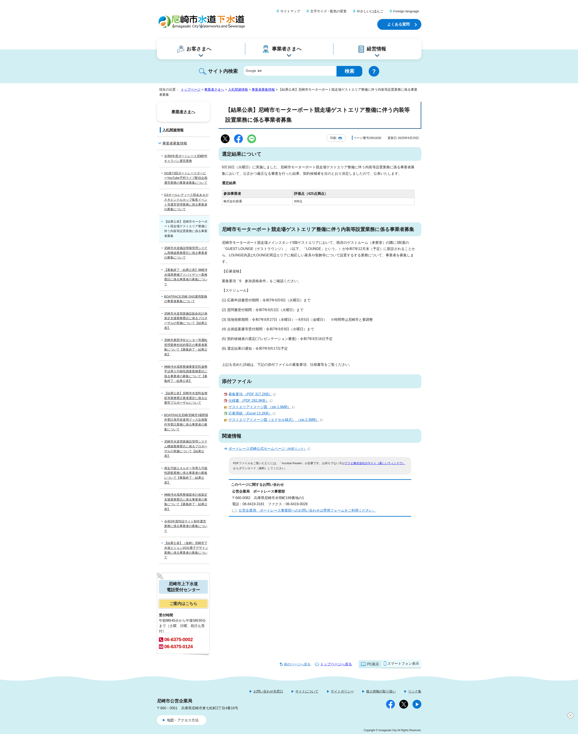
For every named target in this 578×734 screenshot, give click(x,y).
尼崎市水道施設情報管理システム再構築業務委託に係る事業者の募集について (185, 252)
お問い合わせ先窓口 (268, 691)
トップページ (191, 89)
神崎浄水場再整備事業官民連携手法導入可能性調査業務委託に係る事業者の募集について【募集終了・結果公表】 (185, 374)
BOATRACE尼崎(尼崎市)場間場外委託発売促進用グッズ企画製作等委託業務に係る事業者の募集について (186, 422)
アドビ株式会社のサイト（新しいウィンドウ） (375, 463)
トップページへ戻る (336, 664)
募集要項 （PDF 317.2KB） (252, 394)
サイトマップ (290, 11)
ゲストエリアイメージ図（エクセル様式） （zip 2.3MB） (276, 420)
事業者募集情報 (263, 89)
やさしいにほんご (370, 11)
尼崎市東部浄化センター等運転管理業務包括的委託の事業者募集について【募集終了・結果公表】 (185, 347)
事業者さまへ (287, 49)
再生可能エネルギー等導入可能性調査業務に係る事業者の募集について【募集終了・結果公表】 (185, 475)
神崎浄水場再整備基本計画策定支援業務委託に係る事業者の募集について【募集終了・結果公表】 (185, 502)
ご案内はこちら (183, 603)
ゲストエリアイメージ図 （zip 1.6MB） (262, 407)
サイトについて (306, 691)
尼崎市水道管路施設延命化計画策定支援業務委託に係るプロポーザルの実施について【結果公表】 (185, 321)
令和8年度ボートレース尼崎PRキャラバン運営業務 (185, 158)
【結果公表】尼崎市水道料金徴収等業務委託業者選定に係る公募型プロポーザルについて (185, 397)
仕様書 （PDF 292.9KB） (250, 400)
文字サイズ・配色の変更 (328, 11)
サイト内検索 (223, 71)
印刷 (333, 138)
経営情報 (376, 49)
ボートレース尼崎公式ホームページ (269, 449)
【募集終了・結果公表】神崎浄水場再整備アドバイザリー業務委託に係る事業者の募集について (185, 277)
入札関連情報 (238, 89)
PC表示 (373, 664)
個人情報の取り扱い (381, 691)
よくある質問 (398, 24)
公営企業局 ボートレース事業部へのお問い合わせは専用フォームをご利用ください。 (307, 510)
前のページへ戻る (297, 664)
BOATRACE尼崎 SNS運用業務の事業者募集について (185, 299)
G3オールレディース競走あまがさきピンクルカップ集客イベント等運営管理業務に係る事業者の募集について (186, 202)
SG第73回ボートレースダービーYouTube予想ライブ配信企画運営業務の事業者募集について (186, 177)
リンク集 (414, 691)
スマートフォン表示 (403, 663)
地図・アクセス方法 (183, 720)
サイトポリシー (342, 691)
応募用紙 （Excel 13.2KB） (252, 413)
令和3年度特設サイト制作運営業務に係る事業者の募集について (185, 526)
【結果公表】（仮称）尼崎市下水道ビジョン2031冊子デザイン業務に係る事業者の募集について (186, 550)
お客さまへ (199, 49)
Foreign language (406, 11)
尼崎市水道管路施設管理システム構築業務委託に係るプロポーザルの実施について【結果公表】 (185, 449)
